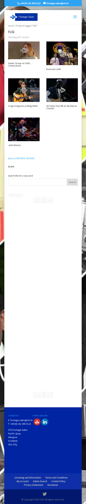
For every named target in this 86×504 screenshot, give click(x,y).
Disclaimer (52, 484)
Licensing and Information (28, 477)
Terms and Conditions (56, 477)
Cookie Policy (58, 481)
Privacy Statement (33, 484)
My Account (23, 481)
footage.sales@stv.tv (21, 420)
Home (11, 25)
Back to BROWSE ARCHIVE (21, 158)
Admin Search (40, 481)
